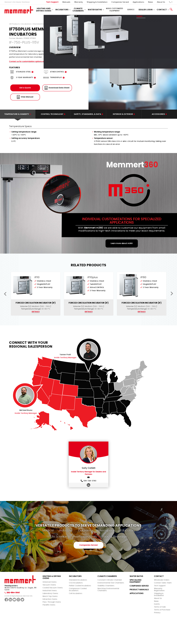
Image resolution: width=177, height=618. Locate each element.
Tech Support (52, 2)
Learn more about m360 (122, 243)
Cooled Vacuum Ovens (53, 588)
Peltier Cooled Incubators (80, 586)
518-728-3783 (88, 481)
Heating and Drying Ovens (43, 10)
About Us (161, 2)
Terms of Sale (160, 607)
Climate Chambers (78, 10)
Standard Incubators (78, 580)
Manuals (66, 2)
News (150, 2)
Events (157, 604)
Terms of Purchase (162, 610)
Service (131, 10)
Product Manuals (139, 590)
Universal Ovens (50, 582)
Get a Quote (25, 88)
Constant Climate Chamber (110, 580)
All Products (14, 24)
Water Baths (95, 10)
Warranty (78, 2)
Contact (162, 10)
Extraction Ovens (50, 599)
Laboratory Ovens (50, 593)
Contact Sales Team (163, 583)
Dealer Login (146, 10)
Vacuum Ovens (49, 585)
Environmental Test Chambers (111, 583)
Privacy (157, 613)
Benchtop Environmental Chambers (108, 589)
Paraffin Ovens (49, 605)
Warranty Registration (159, 589)
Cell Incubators (75, 593)
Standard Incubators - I (43, 24)
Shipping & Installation (97, 2)
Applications (138, 2)
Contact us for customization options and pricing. (31, 61)
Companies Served (120, 2)
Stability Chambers (106, 586)
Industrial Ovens (50, 590)
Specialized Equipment (135, 581)
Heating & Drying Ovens (52, 577)
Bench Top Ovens (50, 596)
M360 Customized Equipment (114, 10)
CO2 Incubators (76, 583)
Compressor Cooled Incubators (78, 589)
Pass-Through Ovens (52, 602)
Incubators (62, 10)
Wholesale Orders (161, 580)
